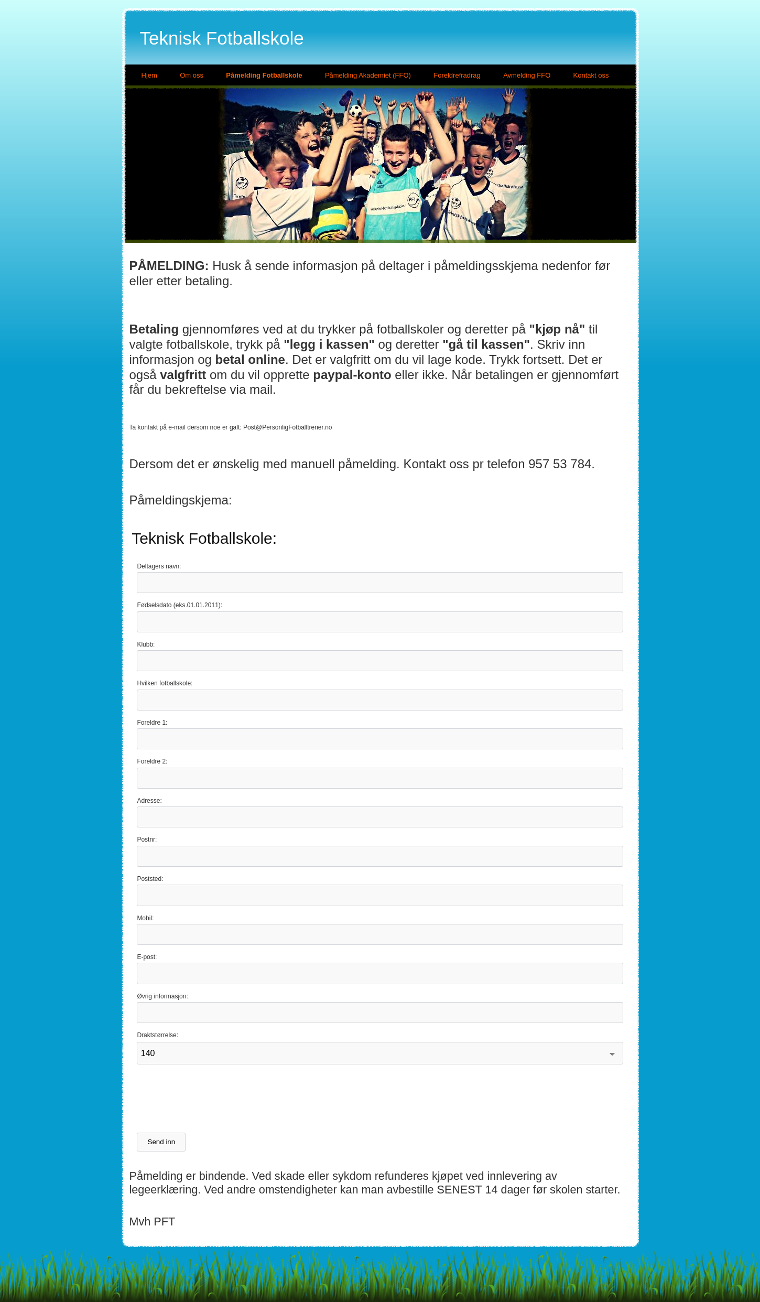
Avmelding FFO (526, 75)
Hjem (149, 75)
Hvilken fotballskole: (164, 683)
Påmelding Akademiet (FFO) (368, 75)
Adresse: (149, 800)
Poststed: (150, 879)
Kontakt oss (591, 75)
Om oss (191, 75)
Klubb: (146, 644)
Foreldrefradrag (457, 75)
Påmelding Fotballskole (264, 75)
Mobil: (145, 918)
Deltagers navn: (159, 566)
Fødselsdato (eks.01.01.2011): (179, 605)
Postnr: (147, 839)
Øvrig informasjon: (162, 996)
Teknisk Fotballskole (222, 38)
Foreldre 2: (152, 761)
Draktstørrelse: (157, 1035)
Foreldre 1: (152, 722)
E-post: (147, 957)
